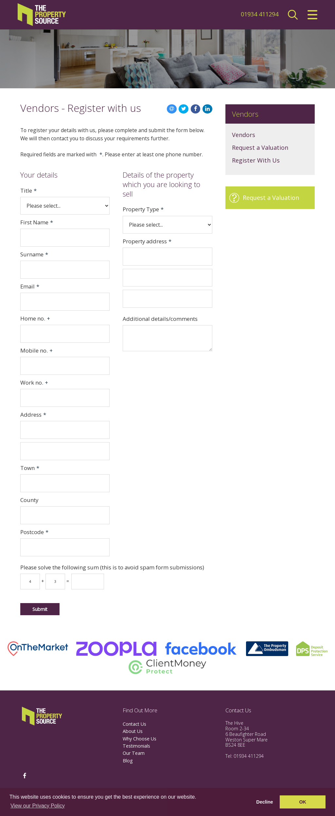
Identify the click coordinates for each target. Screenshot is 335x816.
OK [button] (302, 802)
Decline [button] (264, 802)
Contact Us (134, 724)
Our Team (134, 753)
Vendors (243, 135)
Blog (128, 760)
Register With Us (256, 160)
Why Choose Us (139, 739)
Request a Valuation (260, 147)
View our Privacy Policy (37, 805)
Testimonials (136, 746)
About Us (133, 731)
